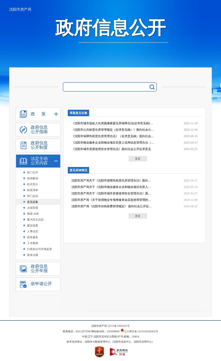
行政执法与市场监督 (39, 249)
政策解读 (32, 178)
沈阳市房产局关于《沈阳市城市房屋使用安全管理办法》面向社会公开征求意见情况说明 (111, 193)
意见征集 (32, 201)
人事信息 (32, 231)
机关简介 (32, 184)
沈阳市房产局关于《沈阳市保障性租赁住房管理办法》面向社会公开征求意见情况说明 (111, 180)
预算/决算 (33, 213)
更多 (138, 158)
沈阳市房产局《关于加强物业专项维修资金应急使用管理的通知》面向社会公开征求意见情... (111, 199)
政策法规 (32, 254)
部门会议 (32, 196)
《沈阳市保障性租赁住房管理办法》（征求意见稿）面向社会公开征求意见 (113, 136)
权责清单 (32, 190)
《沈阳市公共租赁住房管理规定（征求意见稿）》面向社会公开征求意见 (113, 129)
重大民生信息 (35, 219)
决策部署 (32, 207)
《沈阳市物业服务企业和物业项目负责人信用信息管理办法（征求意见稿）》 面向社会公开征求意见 (113, 142)
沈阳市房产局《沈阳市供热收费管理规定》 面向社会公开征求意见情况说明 (111, 206)
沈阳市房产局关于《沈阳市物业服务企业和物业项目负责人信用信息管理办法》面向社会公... (111, 187)
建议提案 (32, 225)
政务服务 (32, 237)
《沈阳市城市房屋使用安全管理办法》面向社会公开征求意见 (111, 149)
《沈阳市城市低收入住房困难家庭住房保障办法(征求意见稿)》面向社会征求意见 (113, 123)
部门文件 (32, 172)
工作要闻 (32, 243)
